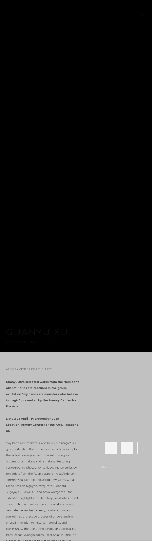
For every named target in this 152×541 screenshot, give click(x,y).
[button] (111, 448)
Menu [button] (143, 17)
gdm (33, 17)
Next (143, 449)
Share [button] (105, 467)
